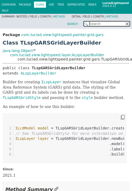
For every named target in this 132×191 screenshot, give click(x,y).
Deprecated (76, 4)
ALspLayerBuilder (38, 73)
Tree (60, 4)
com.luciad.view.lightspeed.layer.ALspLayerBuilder (57, 55)
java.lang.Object (18, 51)
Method (59, 16)
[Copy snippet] (118, 117)
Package (25, 4)
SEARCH (72, 24)
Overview (9, 4)
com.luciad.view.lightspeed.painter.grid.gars (62, 35)
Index (92, 4)
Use (51, 4)
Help (5, 10)
